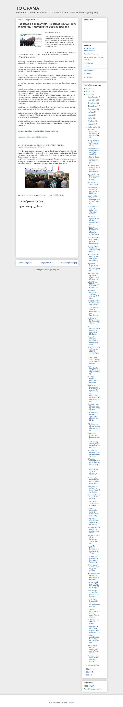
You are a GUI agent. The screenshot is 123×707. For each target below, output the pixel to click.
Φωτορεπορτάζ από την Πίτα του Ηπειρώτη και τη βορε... (93, 584)
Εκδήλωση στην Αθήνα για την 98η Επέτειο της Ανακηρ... (94, 444)
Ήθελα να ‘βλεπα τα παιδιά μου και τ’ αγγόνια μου (93, 159)
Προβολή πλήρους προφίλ (93, 689)
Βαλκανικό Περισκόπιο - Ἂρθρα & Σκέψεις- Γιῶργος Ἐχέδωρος (38, 131)
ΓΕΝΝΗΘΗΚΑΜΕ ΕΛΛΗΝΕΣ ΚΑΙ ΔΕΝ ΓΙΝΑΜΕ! (93, 303)
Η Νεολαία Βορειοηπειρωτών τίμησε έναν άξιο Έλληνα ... (93, 461)
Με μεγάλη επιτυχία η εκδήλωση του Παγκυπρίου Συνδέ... (93, 340)
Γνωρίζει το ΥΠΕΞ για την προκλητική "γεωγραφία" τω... (94, 539)
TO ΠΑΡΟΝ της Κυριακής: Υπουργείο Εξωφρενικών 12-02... (93, 416)
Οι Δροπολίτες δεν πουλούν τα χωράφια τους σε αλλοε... (94, 530)
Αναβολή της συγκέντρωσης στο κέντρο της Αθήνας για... (93, 521)
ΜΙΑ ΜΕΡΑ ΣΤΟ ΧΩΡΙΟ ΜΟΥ (93, 183)
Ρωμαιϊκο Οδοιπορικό (91, 54)
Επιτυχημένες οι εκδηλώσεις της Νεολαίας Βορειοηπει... (94, 240)
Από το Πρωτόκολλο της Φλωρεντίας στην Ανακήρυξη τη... (94, 397)
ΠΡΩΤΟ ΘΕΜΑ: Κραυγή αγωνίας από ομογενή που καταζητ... (93, 649)
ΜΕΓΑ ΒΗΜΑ (88, 77)
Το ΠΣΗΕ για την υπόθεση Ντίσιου (93, 622)
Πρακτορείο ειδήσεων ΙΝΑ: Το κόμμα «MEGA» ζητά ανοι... (93, 294)
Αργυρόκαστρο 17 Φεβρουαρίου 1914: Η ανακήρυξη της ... (94, 351)
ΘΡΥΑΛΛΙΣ (87, 74)
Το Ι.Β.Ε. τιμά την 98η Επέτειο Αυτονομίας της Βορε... (94, 249)
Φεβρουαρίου (93, 127)
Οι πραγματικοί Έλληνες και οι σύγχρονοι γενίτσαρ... (93, 567)
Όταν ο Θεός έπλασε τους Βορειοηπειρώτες (94, 436)
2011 (88, 669)
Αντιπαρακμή (88, 63)
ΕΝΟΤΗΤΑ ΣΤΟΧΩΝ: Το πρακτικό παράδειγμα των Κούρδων (93, 230)
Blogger (71, 702)
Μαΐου (90, 118)
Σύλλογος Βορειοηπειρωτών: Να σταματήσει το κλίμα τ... (93, 613)
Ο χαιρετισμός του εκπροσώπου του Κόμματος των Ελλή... (94, 151)
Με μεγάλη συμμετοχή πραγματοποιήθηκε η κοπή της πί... (94, 133)
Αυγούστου (92, 109)
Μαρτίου (91, 124)
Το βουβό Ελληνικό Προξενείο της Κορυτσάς (93, 379)
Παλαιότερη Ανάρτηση (68, 263)
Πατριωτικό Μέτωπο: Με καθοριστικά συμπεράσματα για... (94, 266)
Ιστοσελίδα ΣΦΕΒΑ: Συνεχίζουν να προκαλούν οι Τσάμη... (93, 549)
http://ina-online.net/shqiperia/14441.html (31, 147)
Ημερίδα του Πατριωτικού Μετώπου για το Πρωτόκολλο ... (94, 388)
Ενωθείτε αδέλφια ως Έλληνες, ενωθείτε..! (94, 497)
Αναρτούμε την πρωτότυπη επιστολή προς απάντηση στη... (94, 629)
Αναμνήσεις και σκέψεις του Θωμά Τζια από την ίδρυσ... (94, 489)
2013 (88, 91)
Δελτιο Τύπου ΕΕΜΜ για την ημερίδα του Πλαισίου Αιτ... (93, 284)
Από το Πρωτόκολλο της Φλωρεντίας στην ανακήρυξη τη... (94, 370)
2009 (88, 675)
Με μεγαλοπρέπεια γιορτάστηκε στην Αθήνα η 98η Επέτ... (94, 330)
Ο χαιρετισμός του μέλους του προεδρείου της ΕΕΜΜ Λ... (94, 190)
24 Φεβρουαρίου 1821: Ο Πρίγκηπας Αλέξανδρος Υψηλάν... (93, 210)
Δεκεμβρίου (92, 97)
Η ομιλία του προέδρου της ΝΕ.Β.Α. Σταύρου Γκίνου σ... (94, 220)
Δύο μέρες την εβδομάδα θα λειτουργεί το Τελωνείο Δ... (93, 559)
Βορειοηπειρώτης (90, 70)
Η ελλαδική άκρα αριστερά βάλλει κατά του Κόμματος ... (94, 168)
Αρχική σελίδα (46, 263)
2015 (88, 88)
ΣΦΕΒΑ (86, 67)
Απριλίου (91, 121)
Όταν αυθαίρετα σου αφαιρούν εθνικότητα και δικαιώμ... (93, 593)
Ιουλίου (90, 112)
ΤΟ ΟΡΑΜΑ (27, 8)
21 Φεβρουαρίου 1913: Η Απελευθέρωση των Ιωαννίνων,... (94, 311)
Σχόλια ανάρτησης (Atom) (51, 270)
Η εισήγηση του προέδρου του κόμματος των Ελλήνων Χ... (93, 276)
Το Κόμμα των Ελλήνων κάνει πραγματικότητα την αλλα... (94, 453)
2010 (88, 672)
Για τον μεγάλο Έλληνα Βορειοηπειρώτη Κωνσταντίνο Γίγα (93, 199)
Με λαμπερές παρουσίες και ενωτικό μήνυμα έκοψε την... (94, 480)
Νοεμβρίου (92, 100)
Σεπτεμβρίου (92, 106)
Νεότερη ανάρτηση (25, 263)
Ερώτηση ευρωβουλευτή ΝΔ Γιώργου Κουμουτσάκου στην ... (93, 638)
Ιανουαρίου (92, 665)
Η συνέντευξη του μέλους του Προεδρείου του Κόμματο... (94, 576)
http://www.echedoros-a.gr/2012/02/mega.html (32, 137)
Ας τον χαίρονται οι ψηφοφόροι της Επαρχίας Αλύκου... (93, 142)
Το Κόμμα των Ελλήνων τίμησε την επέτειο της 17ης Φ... (94, 320)
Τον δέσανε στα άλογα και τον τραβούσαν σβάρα (93, 658)
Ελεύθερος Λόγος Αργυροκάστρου (90, 49)
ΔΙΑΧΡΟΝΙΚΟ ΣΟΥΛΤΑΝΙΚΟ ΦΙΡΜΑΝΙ (93, 503)
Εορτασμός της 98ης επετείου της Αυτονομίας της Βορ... (94, 406)
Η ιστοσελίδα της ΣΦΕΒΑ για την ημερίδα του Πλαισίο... (93, 177)
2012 (88, 94)
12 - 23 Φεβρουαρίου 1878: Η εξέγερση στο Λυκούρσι (93, 471)
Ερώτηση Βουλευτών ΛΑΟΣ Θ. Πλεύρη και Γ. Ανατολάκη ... (93, 512)
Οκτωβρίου (92, 103)
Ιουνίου (90, 115)
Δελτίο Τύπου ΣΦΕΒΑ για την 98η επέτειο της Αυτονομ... (94, 360)
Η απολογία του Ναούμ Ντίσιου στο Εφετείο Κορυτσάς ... (93, 257)
